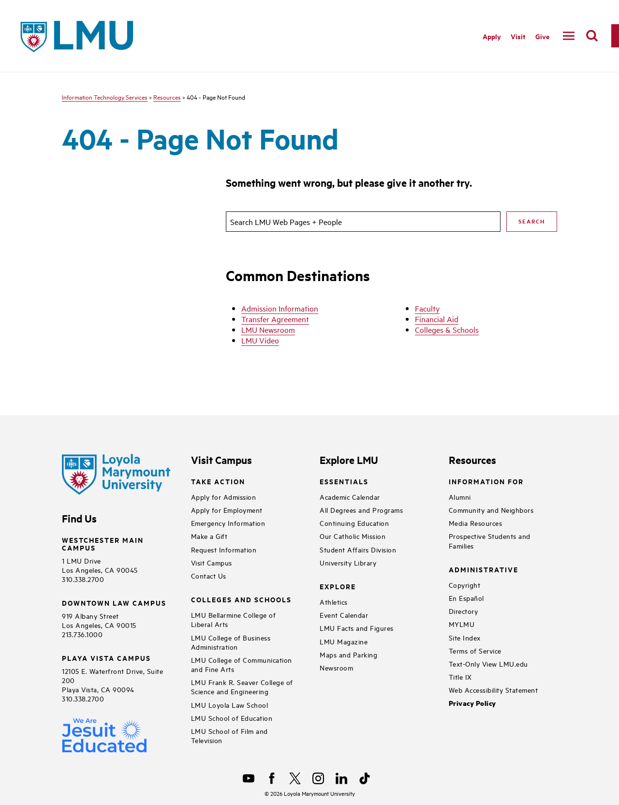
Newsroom (336, 667)
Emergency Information (228, 522)
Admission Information (279, 308)
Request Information (224, 549)
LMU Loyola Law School (229, 704)
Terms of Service (475, 650)
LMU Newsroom (268, 329)
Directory (463, 610)
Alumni (460, 496)
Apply (492, 36)
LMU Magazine (344, 641)
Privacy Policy (472, 703)
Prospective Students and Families (490, 540)
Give (542, 36)
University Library (348, 562)
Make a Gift (209, 535)
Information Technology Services (104, 96)
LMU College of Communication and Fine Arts (241, 664)
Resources (167, 96)
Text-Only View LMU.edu (488, 663)
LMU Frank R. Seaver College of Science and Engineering (242, 686)
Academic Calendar (350, 496)
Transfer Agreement (275, 318)
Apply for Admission (223, 496)
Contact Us (208, 575)
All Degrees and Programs (361, 509)
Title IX (460, 676)
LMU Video (260, 340)
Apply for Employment (227, 509)
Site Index (465, 637)
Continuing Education (354, 522)
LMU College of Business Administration (231, 642)
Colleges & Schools (447, 329)
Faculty (427, 308)
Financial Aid (436, 318)
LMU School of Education (232, 717)
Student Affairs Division (358, 549)
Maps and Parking (348, 654)
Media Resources (475, 522)
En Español (466, 597)
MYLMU (462, 623)
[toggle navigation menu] (568, 35)
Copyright (465, 584)
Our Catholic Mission (352, 535)
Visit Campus (211, 562)
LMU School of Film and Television (229, 735)
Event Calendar (344, 614)
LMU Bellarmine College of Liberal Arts (233, 619)
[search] (592, 35)
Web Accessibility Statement (493, 689)
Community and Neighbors (491, 509)
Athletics (334, 601)
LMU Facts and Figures (357, 627)
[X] (295, 778)
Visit (518, 36)
